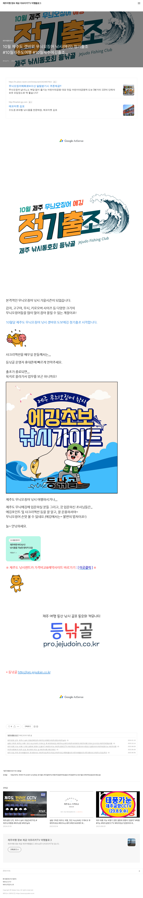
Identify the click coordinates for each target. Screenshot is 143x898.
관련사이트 (6, 871)
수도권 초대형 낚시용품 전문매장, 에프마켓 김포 (33, 110)
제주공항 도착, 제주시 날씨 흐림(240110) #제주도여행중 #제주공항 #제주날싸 (36, 740)
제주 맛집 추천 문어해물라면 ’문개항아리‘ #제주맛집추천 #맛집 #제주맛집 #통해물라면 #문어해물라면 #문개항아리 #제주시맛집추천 (57, 753)
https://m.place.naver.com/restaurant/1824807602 (30, 82)
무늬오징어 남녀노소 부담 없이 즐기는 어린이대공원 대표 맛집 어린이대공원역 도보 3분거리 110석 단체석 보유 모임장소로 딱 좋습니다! (62, 91)
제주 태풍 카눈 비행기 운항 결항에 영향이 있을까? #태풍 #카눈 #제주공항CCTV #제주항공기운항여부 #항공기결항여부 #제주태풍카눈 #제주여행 (61, 746)
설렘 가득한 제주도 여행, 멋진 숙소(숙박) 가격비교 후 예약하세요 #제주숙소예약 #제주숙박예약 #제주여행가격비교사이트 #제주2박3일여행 (59, 743)
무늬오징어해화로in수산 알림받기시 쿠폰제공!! (35, 86)
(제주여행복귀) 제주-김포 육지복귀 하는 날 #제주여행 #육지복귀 (31, 750)
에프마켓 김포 (17, 106)
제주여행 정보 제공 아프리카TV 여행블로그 (22, 3)
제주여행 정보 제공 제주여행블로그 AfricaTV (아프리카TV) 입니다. (33, 844)
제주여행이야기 (13, 735)
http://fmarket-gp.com (18, 102)
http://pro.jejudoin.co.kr (34, 672)
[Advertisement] (71, 140)
